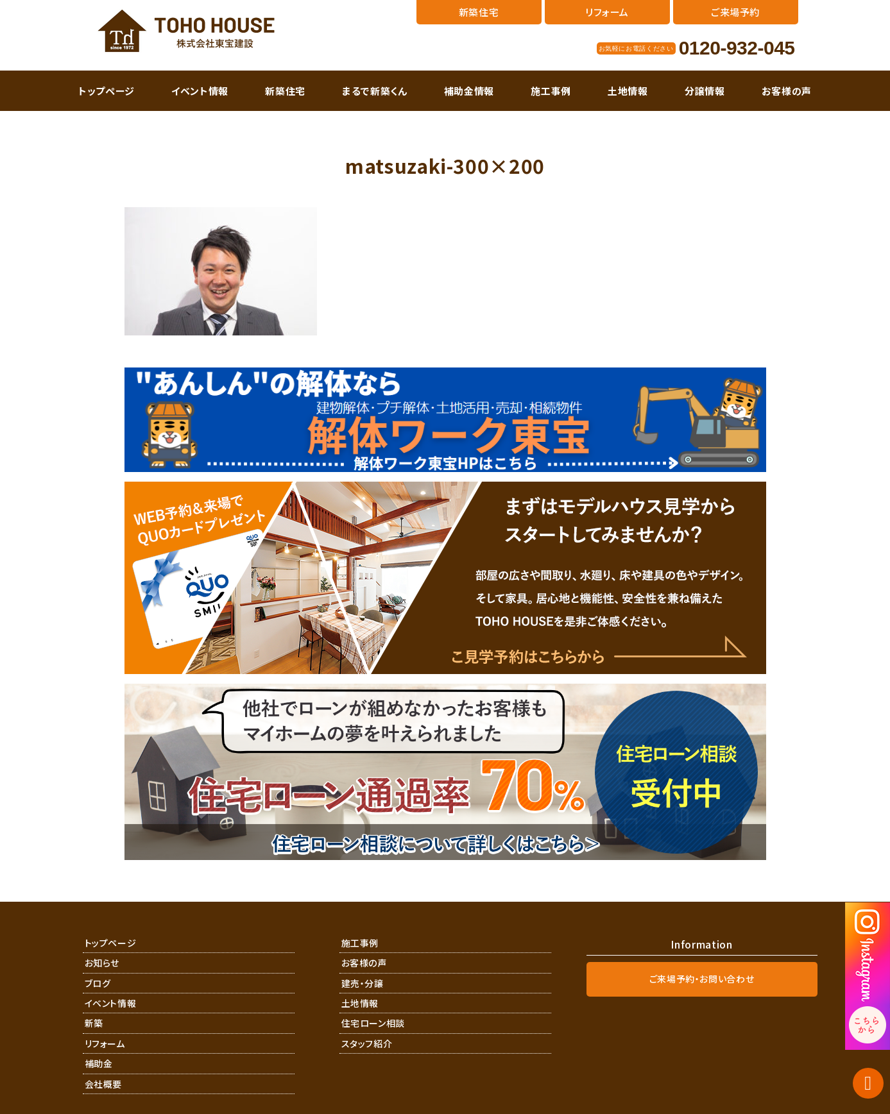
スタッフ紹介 (367, 1043)
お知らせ (102, 962)
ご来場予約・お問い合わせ (702, 978)
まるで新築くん (374, 90)
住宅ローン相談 (373, 1023)
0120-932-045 (737, 48)
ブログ (98, 983)
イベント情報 (199, 90)
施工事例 (551, 90)
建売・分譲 (362, 983)
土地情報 (628, 90)
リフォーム (105, 1043)
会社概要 (104, 1083)
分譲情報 (705, 90)
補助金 (99, 1063)
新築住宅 (285, 90)
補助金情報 (469, 90)
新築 (94, 1023)
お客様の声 (787, 90)
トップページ (106, 90)
